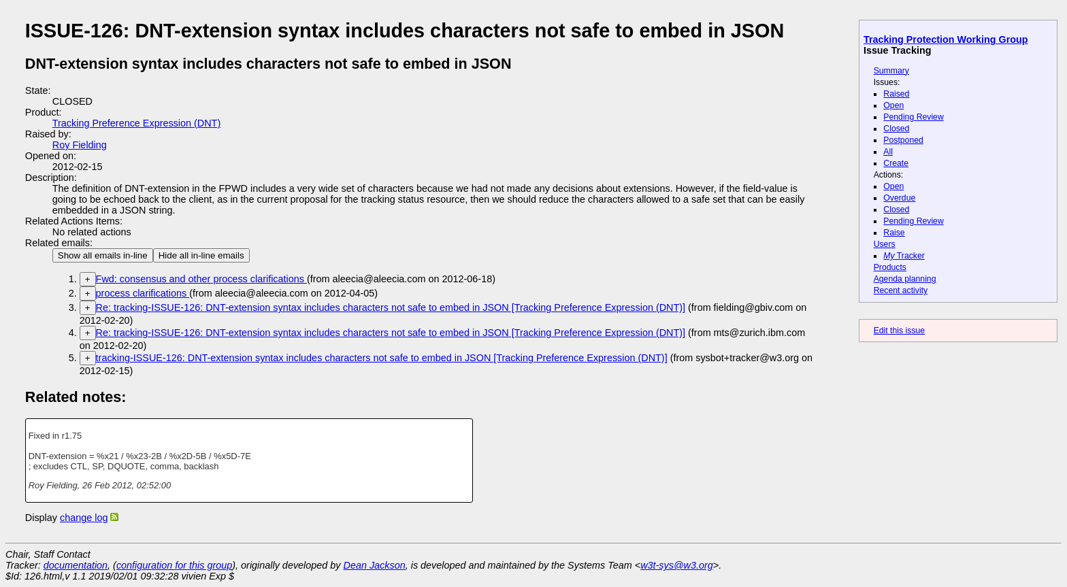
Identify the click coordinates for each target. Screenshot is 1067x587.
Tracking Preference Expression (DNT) (136, 123)
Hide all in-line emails (201, 255)
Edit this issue (899, 330)
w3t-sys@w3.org (676, 565)
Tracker (904, 256)
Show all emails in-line (103, 255)
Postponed (903, 140)
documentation (76, 565)
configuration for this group (174, 565)
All (888, 151)
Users (885, 244)
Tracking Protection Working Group (946, 39)
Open (893, 105)
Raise (893, 232)
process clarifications (143, 293)
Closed (896, 128)
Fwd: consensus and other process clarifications (201, 278)
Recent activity (901, 290)
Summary (891, 71)
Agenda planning (905, 279)
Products (890, 267)
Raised (896, 94)
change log (84, 517)
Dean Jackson (375, 565)
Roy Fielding (79, 144)
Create (895, 163)
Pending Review (913, 117)
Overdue (899, 198)
